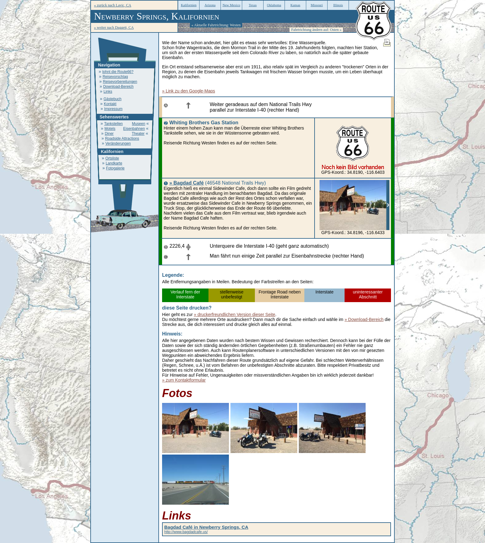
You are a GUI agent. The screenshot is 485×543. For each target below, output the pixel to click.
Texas (253, 5)
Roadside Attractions (122, 138)
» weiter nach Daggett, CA (114, 27)
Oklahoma (274, 5)
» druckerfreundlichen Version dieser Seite (234, 314)
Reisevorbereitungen (120, 81)
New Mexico (231, 5)
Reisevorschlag (115, 77)
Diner (109, 133)
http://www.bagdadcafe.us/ (206, 529)
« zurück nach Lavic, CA (112, 5)
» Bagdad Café (186, 183)
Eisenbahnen (134, 128)
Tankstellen (113, 124)
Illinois (338, 5)
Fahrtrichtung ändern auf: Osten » (316, 30)
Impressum (113, 109)
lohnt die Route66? (118, 72)
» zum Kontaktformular (184, 380)
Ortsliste (112, 158)
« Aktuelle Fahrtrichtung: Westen (216, 25)
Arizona (209, 5)
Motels (110, 128)
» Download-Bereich (364, 319)
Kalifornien (189, 5)
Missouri (317, 5)
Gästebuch (113, 99)
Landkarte (114, 163)
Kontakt (110, 104)
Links (108, 91)
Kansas (295, 5)
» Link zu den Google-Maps (188, 90)
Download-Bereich (118, 86)
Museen (138, 124)
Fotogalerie (115, 168)
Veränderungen (118, 143)
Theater (138, 133)
